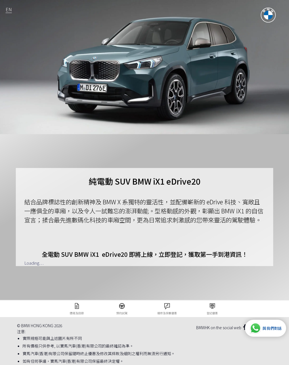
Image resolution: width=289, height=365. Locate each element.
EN (9, 9)
